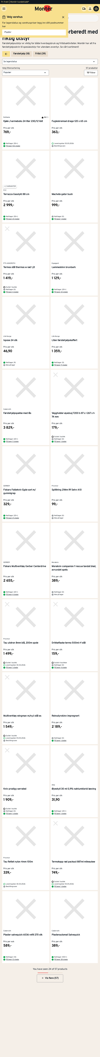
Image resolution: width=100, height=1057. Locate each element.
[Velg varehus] (84, 8)
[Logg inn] (90, 8)
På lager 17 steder (60, 365)
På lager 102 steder (13, 146)
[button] (50, 62)
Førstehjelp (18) (21, 53)
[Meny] (4, 8)
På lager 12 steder (12, 959)
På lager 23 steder (13, 219)
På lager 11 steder (12, 441)
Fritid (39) (40, 53)
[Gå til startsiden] (43, 8)
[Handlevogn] (96, 8)
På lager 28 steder (61, 959)
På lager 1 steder (60, 219)
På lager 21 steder (12, 518)
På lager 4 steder (12, 292)
